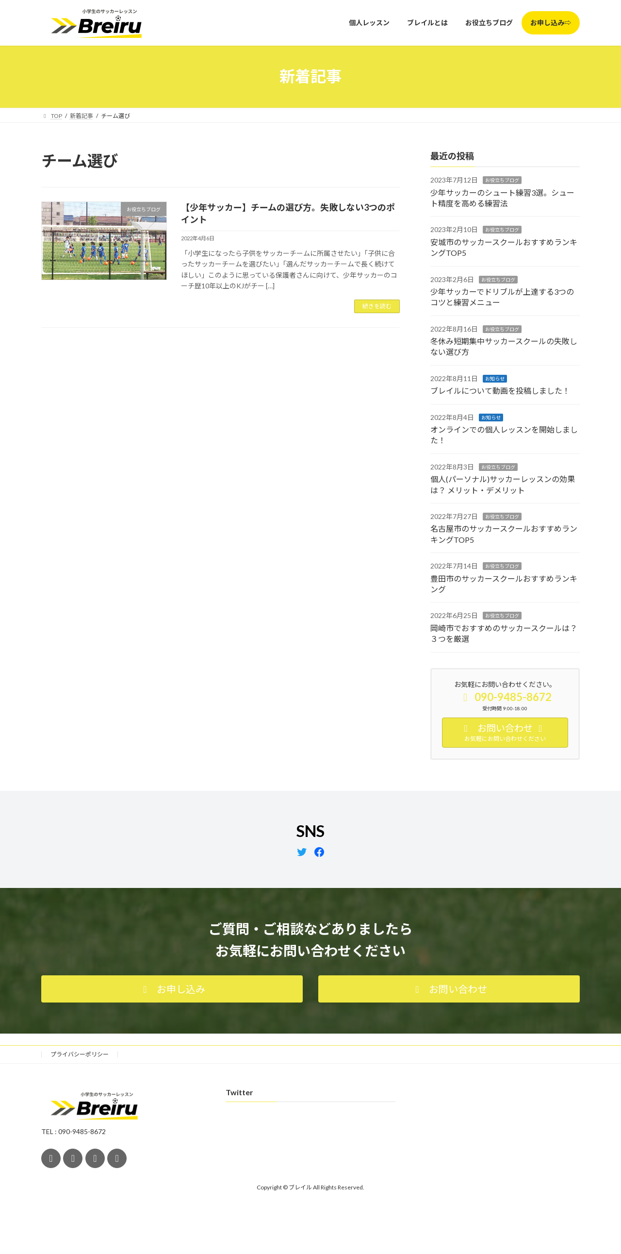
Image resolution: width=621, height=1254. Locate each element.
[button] (172, 989)
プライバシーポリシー (79, 1054)
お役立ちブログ (502, 180)
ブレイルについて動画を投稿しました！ (500, 390)
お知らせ (495, 378)
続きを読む (377, 306)
